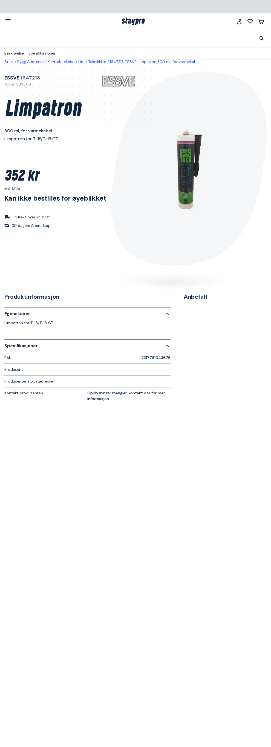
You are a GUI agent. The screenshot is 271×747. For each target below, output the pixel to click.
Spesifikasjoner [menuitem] (42, 53)
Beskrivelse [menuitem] (14, 53)
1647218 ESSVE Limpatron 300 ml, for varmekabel (155, 61)
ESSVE (11, 78)
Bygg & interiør (30, 61)
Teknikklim (97, 61)
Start (9, 61)
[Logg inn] (239, 21)
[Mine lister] (250, 21)
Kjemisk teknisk (61, 61)
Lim (81, 61)
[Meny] (9, 21)
